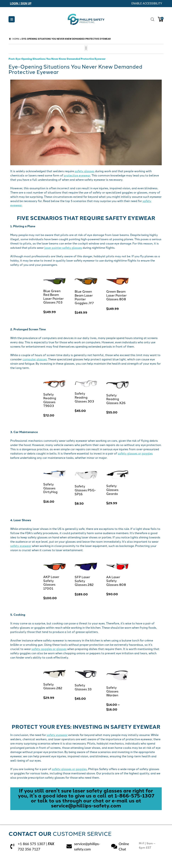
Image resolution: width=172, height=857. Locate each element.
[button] (12, 19)
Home (15, 38)
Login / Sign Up (21, 3)
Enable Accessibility (146, 3)
